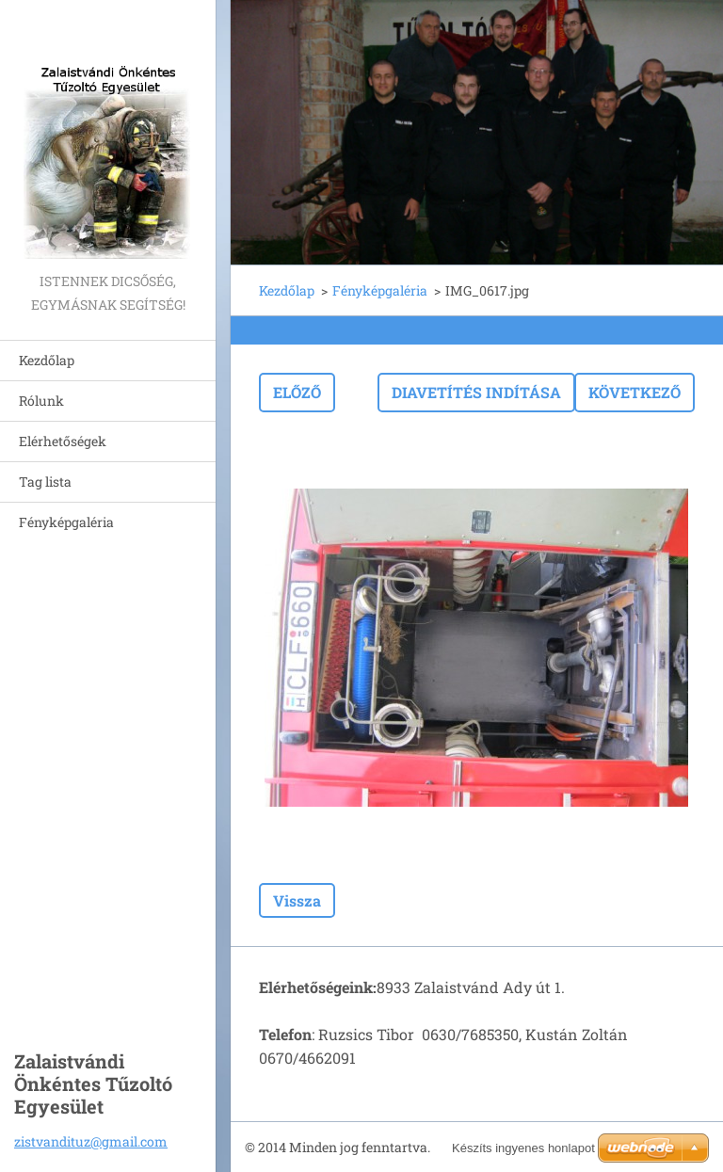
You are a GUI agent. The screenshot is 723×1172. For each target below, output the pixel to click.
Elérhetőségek (62, 441)
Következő (634, 392)
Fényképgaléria (66, 522)
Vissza (297, 900)
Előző (297, 392)
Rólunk (41, 400)
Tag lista (45, 481)
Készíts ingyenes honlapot (523, 1148)
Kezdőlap (46, 360)
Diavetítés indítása (476, 392)
